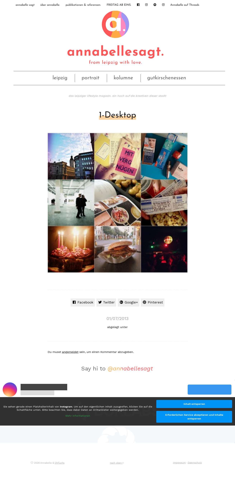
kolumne (123, 78)
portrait (90, 78)
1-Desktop (117, 115)
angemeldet (70, 352)
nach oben (117, 463)
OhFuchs (60, 463)
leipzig (60, 78)
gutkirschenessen (166, 78)
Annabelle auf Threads (184, 5)
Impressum (179, 462)
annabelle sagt (25, 5)
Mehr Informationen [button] (77, 415)
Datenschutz (195, 462)
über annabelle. (50, 5)
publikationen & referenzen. (83, 5)
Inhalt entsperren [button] (194, 403)
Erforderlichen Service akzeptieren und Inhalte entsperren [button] (194, 416)
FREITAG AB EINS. (119, 5)
